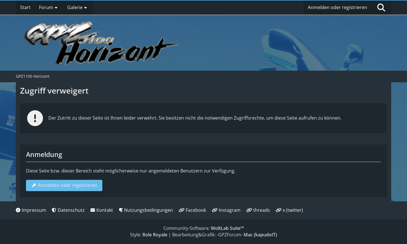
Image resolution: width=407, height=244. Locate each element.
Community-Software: (203, 228)
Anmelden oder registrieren (337, 7)
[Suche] (381, 8)
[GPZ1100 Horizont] (102, 43)
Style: (148, 235)
